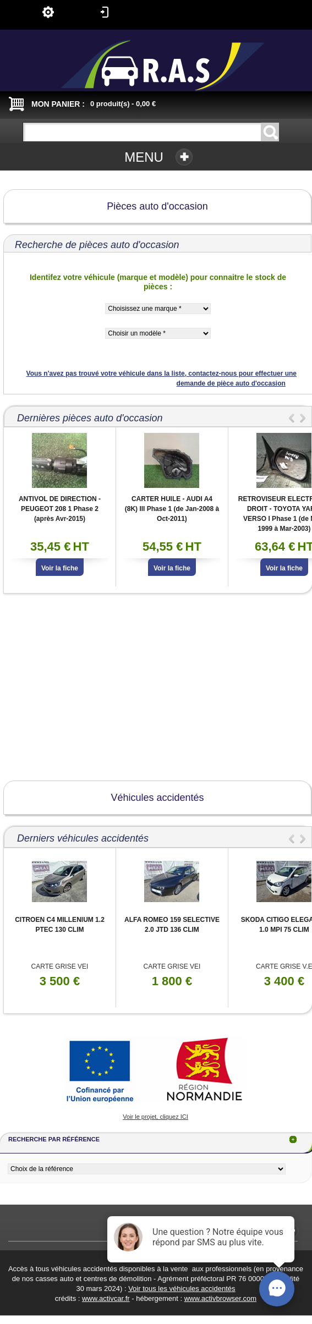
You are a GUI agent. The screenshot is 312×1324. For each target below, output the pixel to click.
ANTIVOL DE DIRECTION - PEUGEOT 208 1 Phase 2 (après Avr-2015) (60, 509)
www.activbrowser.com (220, 1298)
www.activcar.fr (106, 1298)
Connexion (104, 12)
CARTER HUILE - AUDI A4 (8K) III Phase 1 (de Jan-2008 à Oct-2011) (172, 509)
